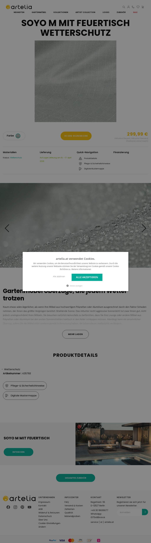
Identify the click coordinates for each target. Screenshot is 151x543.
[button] (75, 285)
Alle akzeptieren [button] (87, 277)
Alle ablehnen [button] (59, 276)
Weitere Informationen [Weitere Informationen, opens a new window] (81, 269)
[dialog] (75, 271)
